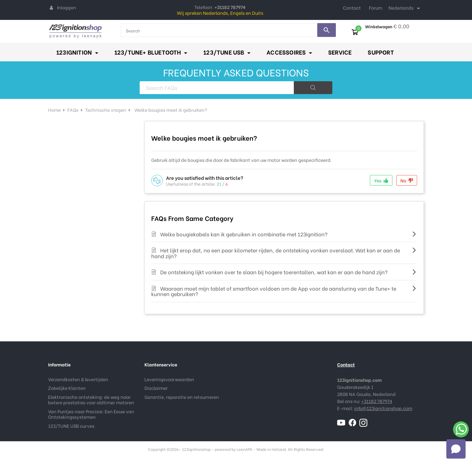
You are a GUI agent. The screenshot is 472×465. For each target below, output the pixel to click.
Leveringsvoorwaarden (169, 379)
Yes (381, 180)
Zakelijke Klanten (67, 387)
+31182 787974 (376, 401)
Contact (352, 7)
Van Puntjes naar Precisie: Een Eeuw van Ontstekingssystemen (91, 414)
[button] (456, 449)
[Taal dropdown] (405, 8)
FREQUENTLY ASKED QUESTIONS (236, 72)
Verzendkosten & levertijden (78, 379)
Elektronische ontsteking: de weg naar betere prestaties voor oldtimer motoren (91, 399)
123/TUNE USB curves (71, 425)
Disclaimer (156, 387)
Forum (375, 7)
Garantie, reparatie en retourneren (181, 396)
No (406, 180)
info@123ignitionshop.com (383, 408)
